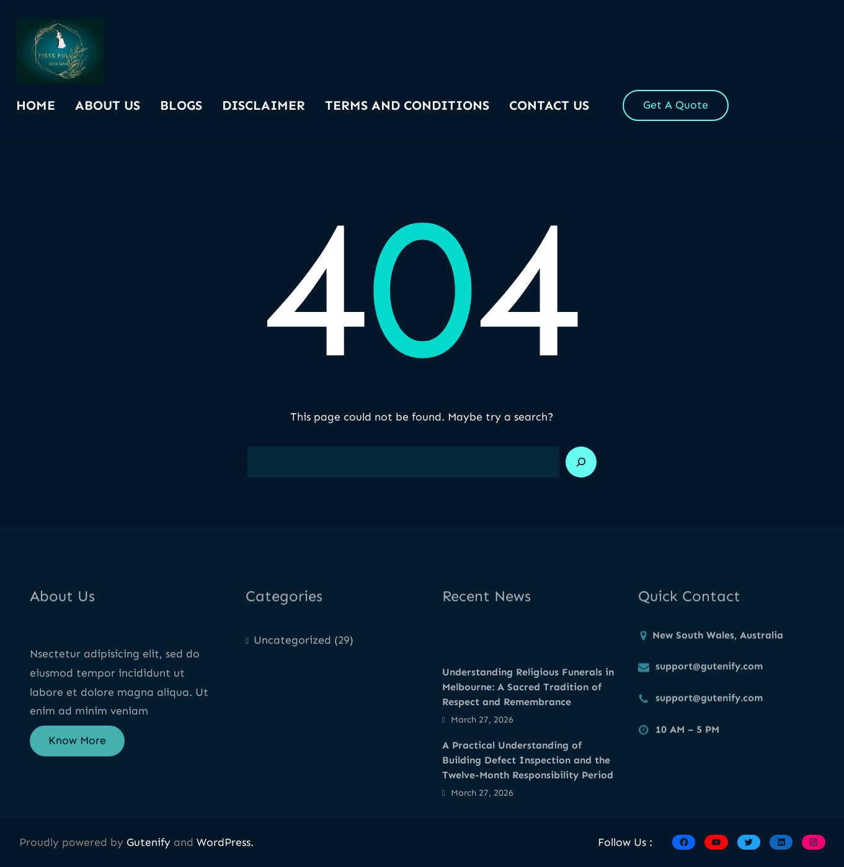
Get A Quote (675, 105)
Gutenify (150, 842)
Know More (77, 747)
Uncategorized (292, 645)
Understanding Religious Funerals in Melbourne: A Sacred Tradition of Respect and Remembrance (528, 718)
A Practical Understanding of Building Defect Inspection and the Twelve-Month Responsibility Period (527, 791)
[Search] (581, 462)
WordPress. (225, 842)
